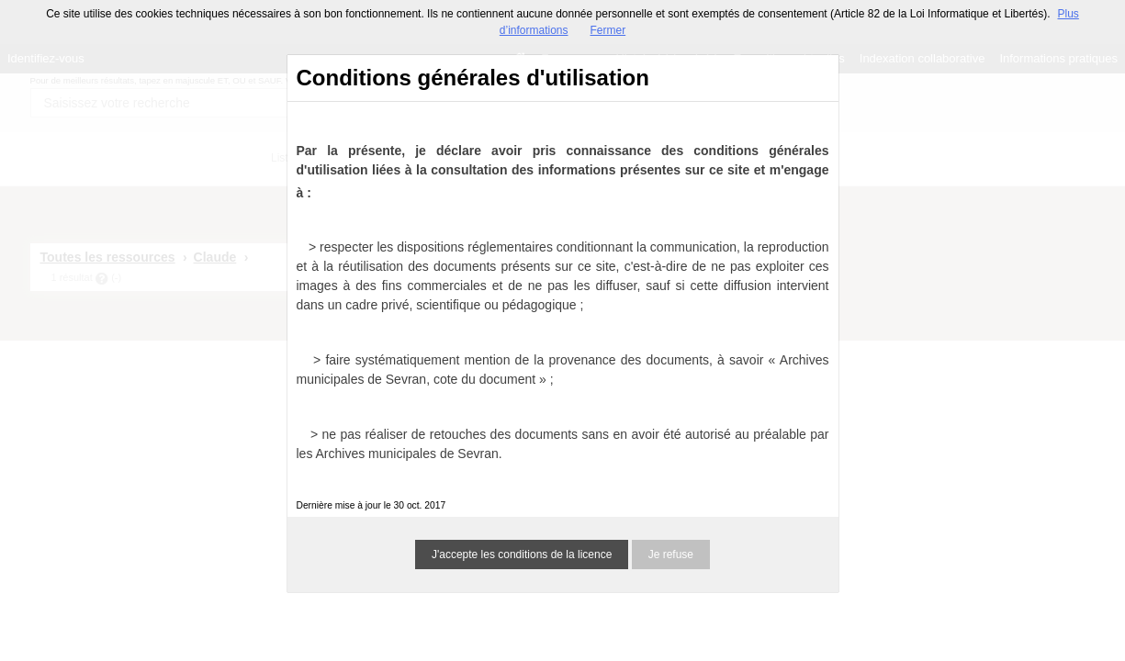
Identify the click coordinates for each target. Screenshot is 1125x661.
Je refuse (670, 554)
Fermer (608, 30)
